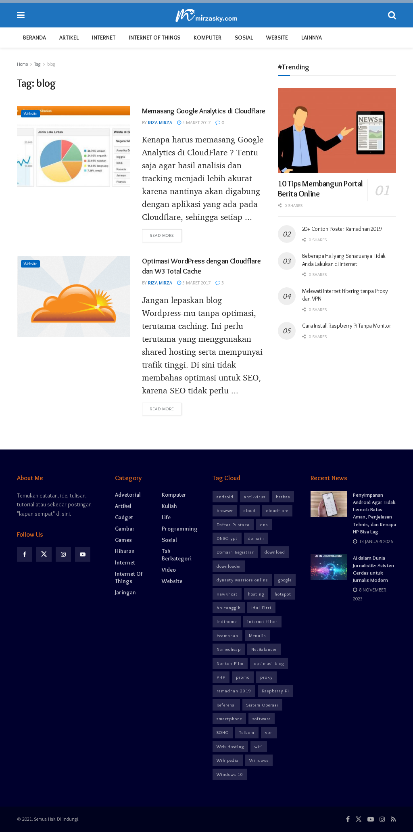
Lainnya (311, 37)
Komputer (207, 37)
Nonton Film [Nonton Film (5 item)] (230, 663)
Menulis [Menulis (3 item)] (257, 635)
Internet (103, 37)
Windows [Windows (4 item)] (259, 760)
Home (22, 64)
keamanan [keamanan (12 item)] (227, 635)
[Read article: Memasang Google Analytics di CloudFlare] (73, 146)
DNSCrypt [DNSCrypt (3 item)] (227, 538)
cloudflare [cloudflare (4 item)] (277, 510)
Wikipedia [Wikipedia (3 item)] (228, 760)
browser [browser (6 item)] (225, 510)
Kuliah (169, 506)
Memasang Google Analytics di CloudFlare (203, 111)
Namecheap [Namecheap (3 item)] (229, 649)
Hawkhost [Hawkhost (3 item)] (227, 594)
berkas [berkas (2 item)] (283, 497)
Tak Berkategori (177, 555)
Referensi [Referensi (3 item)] (226, 705)
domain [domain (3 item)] (256, 538)
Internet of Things (154, 37)
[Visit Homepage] (206, 15)
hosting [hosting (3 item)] (256, 594)
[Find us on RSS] (393, 819)
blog (51, 64)
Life (166, 517)
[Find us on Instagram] (63, 554)
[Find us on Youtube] (82, 554)
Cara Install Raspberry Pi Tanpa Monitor (346, 325)
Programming (180, 528)
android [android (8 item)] (225, 497)
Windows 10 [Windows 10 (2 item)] (230, 774)
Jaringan (125, 592)
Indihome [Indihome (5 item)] (227, 621)
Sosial (244, 37)
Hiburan (125, 551)
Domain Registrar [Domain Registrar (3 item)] (235, 552)
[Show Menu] (21, 15)
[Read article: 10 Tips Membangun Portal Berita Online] (337, 130)
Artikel (69, 37)
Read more (166, 235)
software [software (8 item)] (261, 718)
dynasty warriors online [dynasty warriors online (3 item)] (242, 580)
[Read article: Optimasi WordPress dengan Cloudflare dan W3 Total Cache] (73, 296)
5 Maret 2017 (194, 122)
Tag (37, 64)
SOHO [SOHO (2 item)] (223, 732)
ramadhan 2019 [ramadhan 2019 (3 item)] (234, 691)
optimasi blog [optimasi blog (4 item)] (269, 663)
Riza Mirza (160, 122)
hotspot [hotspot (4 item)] (283, 594)
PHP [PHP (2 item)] (221, 677)
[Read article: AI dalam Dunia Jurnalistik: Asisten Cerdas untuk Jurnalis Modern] (329, 567)
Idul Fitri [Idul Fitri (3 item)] (261, 607)
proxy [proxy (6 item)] (266, 677)
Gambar (125, 528)
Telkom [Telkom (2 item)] (246, 732)
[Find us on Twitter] (44, 554)
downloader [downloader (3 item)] (229, 566)
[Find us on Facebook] (24, 554)
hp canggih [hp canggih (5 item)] (229, 607)
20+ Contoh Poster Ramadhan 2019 (342, 228)
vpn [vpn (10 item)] (269, 732)
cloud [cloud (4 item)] (250, 510)
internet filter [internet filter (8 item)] (262, 621)
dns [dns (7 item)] (264, 524)
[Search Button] (392, 15)
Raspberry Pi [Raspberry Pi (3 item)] (275, 691)
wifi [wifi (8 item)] (258, 746)
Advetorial (128, 494)
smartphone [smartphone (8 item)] (229, 718)
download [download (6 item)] (275, 552)
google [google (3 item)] (285, 580)
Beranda (34, 37)
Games (123, 540)
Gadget (124, 517)
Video (169, 569)
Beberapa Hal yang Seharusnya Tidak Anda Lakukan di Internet (344, 260)
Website (277, 37)
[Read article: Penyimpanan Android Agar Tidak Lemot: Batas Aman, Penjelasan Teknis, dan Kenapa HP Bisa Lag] (329, 504)
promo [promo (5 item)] (243, 677)
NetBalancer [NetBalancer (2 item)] (264, 649)
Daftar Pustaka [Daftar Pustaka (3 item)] (233, 524)
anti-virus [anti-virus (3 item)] (254, 497)
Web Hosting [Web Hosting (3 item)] (230, 746)
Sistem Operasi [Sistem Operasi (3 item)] (262, 705)
